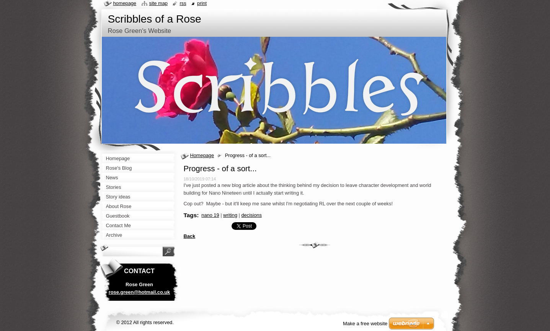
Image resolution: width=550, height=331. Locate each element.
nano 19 (210, 215)
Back (190, 236)
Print (202, 3)
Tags (190, 215)
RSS (183, 3)
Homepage (202, 155)
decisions (252, 215)
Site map (158, 3)
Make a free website (365, 323)
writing (230, 215)
